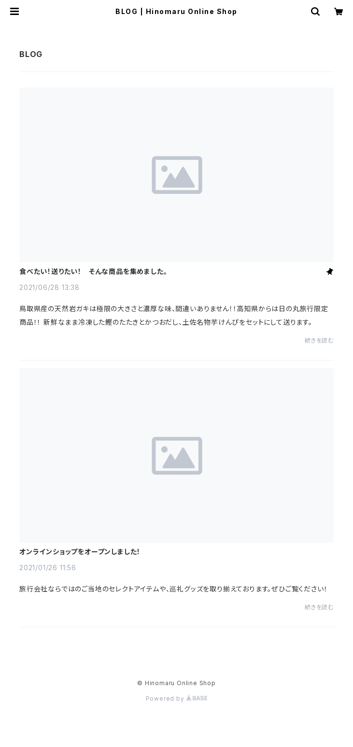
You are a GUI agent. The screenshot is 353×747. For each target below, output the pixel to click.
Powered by (177, 698)
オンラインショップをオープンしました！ (80, 551)
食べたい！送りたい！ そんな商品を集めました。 (93, 271)
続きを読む (319, 340)
